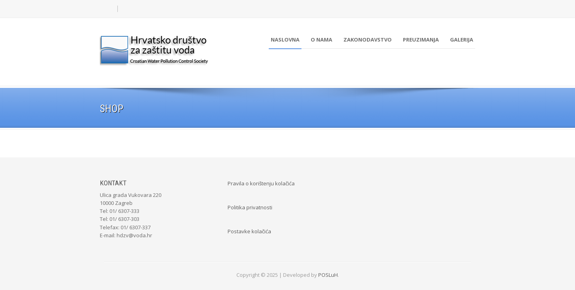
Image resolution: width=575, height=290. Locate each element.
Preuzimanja (421, 39)
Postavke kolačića (249, 231)
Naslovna (285, 39)
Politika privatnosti (250, 207)
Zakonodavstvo (367, 39)
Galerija (461, 39)
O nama (321, 39)
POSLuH (328, 274)
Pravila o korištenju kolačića (261, 183)
